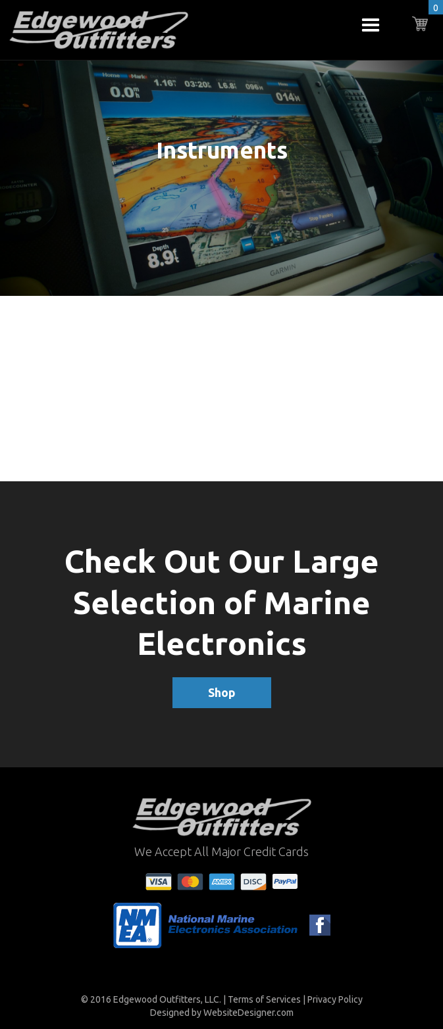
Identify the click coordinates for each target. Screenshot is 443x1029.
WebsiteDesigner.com (248, 1012)
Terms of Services (264, 999)
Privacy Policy (335, 999)
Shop (222, 692)
